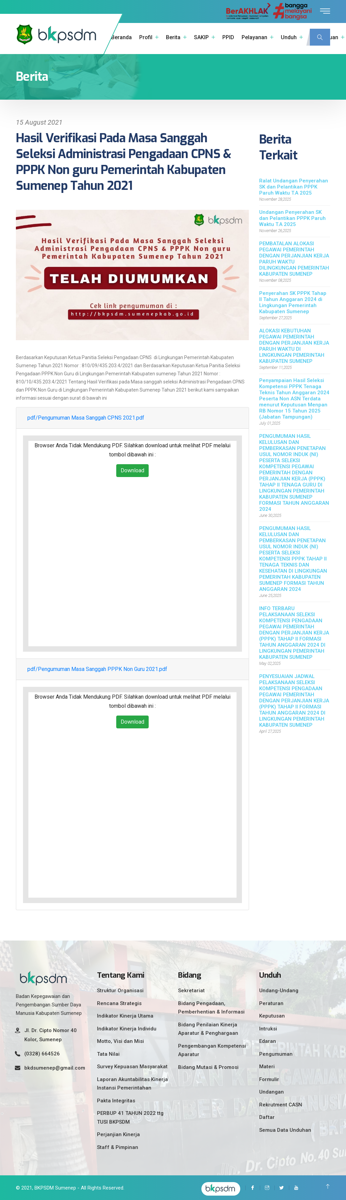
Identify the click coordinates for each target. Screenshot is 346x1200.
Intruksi (268, 1026)
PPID (228, 37)
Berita (173, 37)
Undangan (271, 1089)
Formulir (269, 1077)
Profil (145, 37)
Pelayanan (254, 37)
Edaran (267, 1039)
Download (132, 468)
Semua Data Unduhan (285, 1128)
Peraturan (271, 1001)
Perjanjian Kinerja (118, 1132)
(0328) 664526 (42, 1051)
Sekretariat (191, 988)
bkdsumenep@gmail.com (54, 1065)
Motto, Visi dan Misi (120, 1039)
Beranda (121, 37)
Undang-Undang (278, 988)
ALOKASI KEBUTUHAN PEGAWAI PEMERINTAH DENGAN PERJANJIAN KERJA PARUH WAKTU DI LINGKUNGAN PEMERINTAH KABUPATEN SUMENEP (294, 343)
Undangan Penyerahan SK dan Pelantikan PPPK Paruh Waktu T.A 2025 (292, 216)
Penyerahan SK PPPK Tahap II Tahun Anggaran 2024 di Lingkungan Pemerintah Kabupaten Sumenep (292, 300)
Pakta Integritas (116, 1098)
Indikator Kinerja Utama (125, 1013)
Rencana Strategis (119, 1001)
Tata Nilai (108, 1052)
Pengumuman (276, 1052)
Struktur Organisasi (120, 988)
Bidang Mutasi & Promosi (208, 1065)
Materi (267, 1064)
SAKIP (201, 37)
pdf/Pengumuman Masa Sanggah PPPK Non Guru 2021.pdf (97, 667)
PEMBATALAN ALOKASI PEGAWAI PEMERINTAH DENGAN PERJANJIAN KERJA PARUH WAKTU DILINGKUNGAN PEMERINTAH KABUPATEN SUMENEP (294, 256)
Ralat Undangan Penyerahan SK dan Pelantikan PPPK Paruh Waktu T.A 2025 (293, 184)
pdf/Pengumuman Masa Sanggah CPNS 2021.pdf (85, 415)
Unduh (289, 37)
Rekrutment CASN (280, 1102)
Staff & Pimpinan (117, 1145)
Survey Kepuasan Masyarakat (132, 1064)
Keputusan (272, 1013)
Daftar (267, 1115)
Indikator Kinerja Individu (126, 1026)
